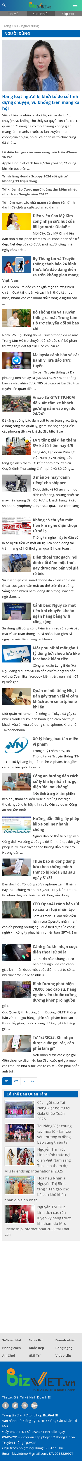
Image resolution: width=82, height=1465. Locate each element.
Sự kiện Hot (11, 1340)
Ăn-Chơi (8, 1355)
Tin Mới (13, 13)
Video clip (63, 1355)
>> (33, 1081)
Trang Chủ (10, 26)
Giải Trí (34, 1355)
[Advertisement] (41, 1285)
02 (16, 1081)
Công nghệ (63, 1348)
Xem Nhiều (41, 13)
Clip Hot (68, 13)
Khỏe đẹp (36, 1348)
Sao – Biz (36, 1340)
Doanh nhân (65, 1340)
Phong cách (11, 1348)
